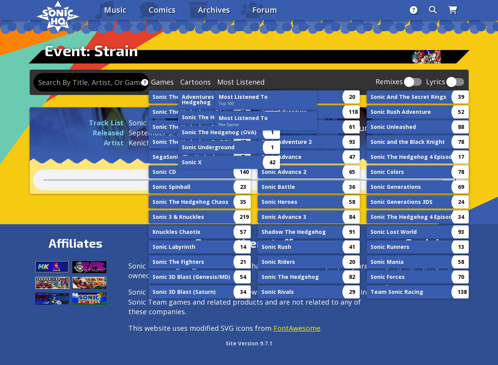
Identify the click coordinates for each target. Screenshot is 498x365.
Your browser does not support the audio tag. (249, 180)
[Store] (453, 10)
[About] (413, 10)
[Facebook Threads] (387, 288)
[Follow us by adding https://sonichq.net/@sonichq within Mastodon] (387, 269)
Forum (264, 10)
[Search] (433, 10)
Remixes (389, 82)
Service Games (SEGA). (210, 275)
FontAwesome (296, 328)
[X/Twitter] (412, 269)
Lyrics (435, 82)
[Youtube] (450, 269)
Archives (214, 10)
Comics (162, 10)
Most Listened (241, 82)
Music (115, 10)
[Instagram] (399, 269)
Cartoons (195, 82)
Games (162, 82)
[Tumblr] (425, 269)
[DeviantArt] (437, 269)
